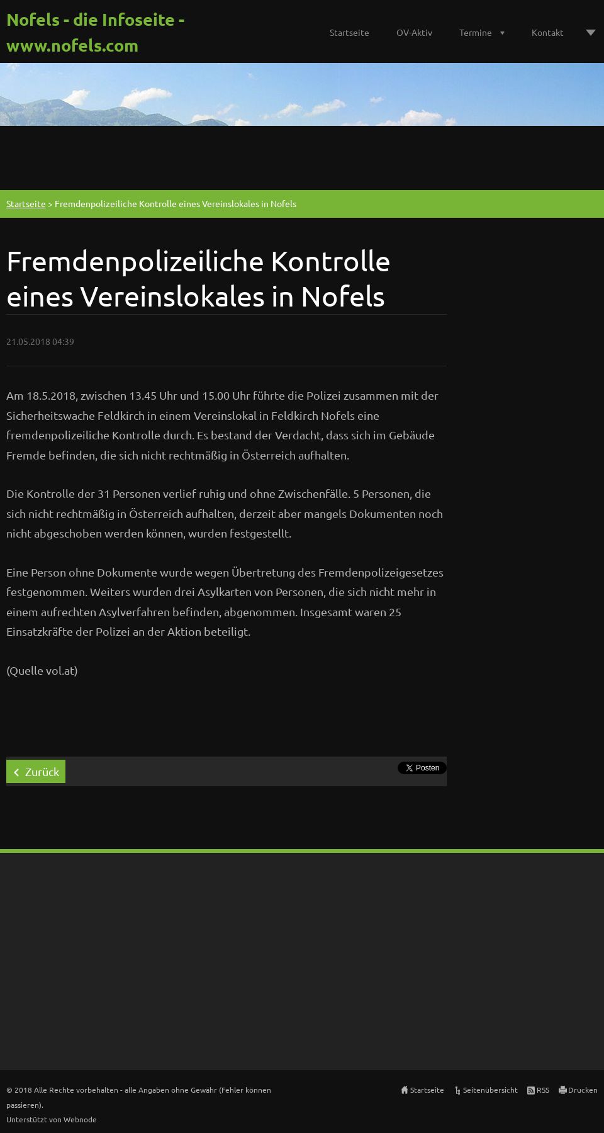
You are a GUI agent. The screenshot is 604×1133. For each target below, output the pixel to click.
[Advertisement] (302, 155)
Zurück (42, 771)
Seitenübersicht (490, 1090)
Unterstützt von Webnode (51, 1119)
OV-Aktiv (414, 32)
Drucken (583, 1090)
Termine (475, 32)
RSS (543, 1090)
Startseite (349, 32)
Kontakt (548, 32)
